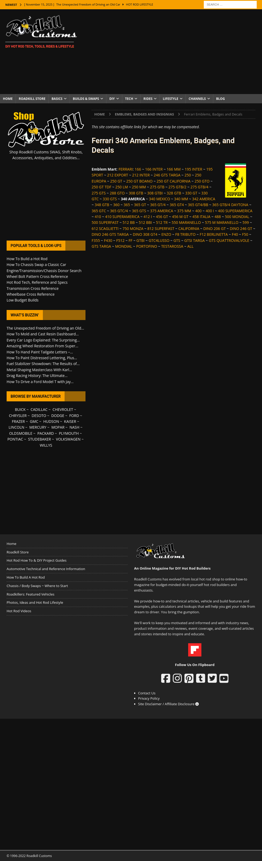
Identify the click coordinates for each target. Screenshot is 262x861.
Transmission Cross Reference (32, 288)
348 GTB (102, 204)
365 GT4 (177, 204)
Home (8, 98)
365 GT (140, 204)
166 (138, 169)
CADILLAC (39, 409)
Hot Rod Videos (19, 611)
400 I (210, 210)
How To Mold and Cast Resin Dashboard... (43, 333)
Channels (197, 98)
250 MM (139, 186)
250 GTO (202, 181)
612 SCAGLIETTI (105, 228)
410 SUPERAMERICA (122, 216)
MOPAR (57, 427)
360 (116, 204)
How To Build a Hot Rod (27, 258)
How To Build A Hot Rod (26, 577)
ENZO (166, 234)
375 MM (184, 210)
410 (98, 216)
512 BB (129, 222)
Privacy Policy (149, 698)
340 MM (181, 198)
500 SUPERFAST (105, 222)
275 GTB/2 (178, 186)
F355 (96, 240)
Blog (220, 98)
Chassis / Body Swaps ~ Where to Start (37, 585)
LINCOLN (16, 427)
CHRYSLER (18, 415)
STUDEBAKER (39, 439)
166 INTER (153, 169)
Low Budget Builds (22, 300)
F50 (245, 234)
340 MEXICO (159, 198)
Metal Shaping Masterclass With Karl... (39, 369)
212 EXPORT (117, 174)
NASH (74, 427)
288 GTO (117, 193)
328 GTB (174, 193)
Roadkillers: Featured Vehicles (30, 594)
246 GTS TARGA (167, 174)
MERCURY (38, 427)
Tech (129, 98)
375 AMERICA (161, 210)
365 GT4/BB (198, 204)
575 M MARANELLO (221, 222)
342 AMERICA (203, 198)
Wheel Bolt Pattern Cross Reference (37, 276)
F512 (120, 240)
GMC (34, 421)
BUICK (20, 409)
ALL (190, 246)
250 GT (116, 181)
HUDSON (51, 421)
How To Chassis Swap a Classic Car (36, 264)
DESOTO (39, 415)
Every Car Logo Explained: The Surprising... (43, 340)
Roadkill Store (32, 98)
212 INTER (141, 174)
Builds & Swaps (86, 98)
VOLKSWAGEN (68, 439)
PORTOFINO (146, 246)
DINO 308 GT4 (145, 234)
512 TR (162, 222)
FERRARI (126, 169)
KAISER (70, 421)
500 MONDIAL (237, 216)
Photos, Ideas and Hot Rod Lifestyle (35, 602)
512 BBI (145, 222)
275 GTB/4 (200, 186)
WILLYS (46, 445)
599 (245, 222)
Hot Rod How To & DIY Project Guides (36, 560)
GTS (176, 240)
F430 (108, 240)
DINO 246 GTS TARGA (110, 234)
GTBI (141, 240)
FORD (74, 415)
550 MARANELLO (186, 222)
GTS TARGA (101, 246)
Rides (147, 98)
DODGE (57, 415)
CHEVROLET (63, 409)
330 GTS (110, 198)
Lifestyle (170, 98)
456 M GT (180, 216)
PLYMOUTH (69, 433)
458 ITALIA (201, 216)
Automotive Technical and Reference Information (46, 568)
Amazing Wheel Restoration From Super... (42, 345)
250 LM (121, 186)
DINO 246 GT (241, 228)
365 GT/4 (158, 204)
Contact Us (147, 693)
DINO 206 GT (214, 228)
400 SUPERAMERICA (235, 210)
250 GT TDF (101, 186)
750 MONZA (133, 228)
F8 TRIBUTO (185, 234)
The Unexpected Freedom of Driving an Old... (45, 328)
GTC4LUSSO (159, 240)
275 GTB (157, 186)
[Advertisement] (173, 52)
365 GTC (99, 210)
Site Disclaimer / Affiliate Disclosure (168, 704)
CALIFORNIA (188, 228)
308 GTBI (155, 193)
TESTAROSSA (172, 246)
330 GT (191, 193)
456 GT (162, 216)
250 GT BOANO (139, 181)
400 (198, 210)
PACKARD (45, 433)
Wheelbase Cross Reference (31, 294)
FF (130, 240)
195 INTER (193, 169)
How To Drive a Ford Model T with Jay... (40, 381)
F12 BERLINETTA (214, 234)
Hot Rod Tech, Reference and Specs (37, 282)
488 (217, 216)
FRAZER (18, 421)
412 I (147, 216)
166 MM (174, 169)
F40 (235, 234)
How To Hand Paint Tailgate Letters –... (40, 351)
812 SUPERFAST (160, 228)
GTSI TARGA (194, 240)
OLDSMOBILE (21, 433)
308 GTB (136, 193)
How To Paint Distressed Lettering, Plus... (42, 357)
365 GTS (139, 210)
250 (187, 174)
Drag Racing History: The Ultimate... (37, 375)
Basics (57, 98)
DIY (112, 98)
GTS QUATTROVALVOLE (229, 240)
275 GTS (99, 193)
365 (127, 204)
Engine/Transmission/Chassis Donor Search (44, 270)
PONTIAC (15, 439)
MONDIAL (123, 246)
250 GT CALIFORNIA (174, 181)
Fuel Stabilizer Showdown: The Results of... (43, 363)
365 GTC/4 (119, 210)
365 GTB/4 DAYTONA (230, 204)
